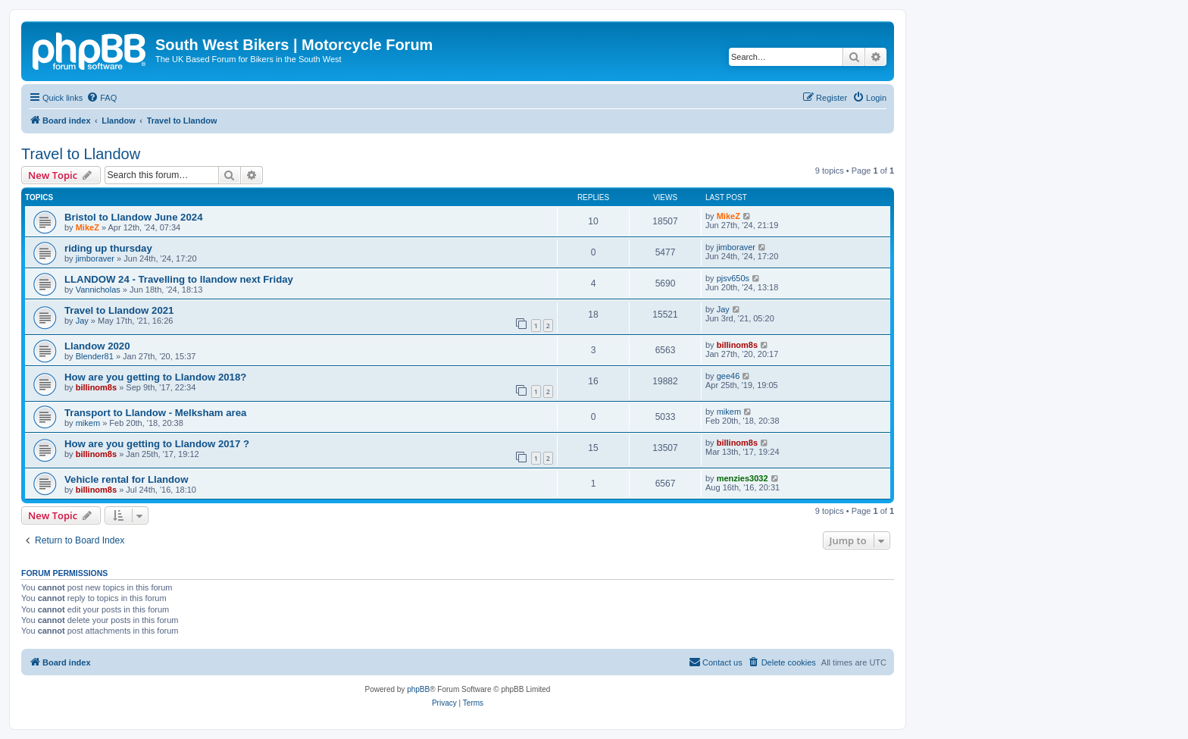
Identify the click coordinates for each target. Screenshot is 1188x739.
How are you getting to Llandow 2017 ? (156, 443)
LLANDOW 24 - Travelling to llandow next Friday (178, 279)
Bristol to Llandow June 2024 (133, 217)
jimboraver (95, 258)
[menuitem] (101, 98)
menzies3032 (742, 478)
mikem (88, 422)
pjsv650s (733, 278)
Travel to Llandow (80, 154)
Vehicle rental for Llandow (126, 479)
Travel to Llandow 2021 (119, 310)
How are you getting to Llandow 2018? (155, 377)
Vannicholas (98, 289)
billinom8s (737, 344)
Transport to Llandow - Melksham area (155, 412)
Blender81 (95, 356)
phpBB (418, 689)
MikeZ (87, 227)
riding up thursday (108, 248)
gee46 (728, 375)
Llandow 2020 (97, 346)
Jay (82, 320)
